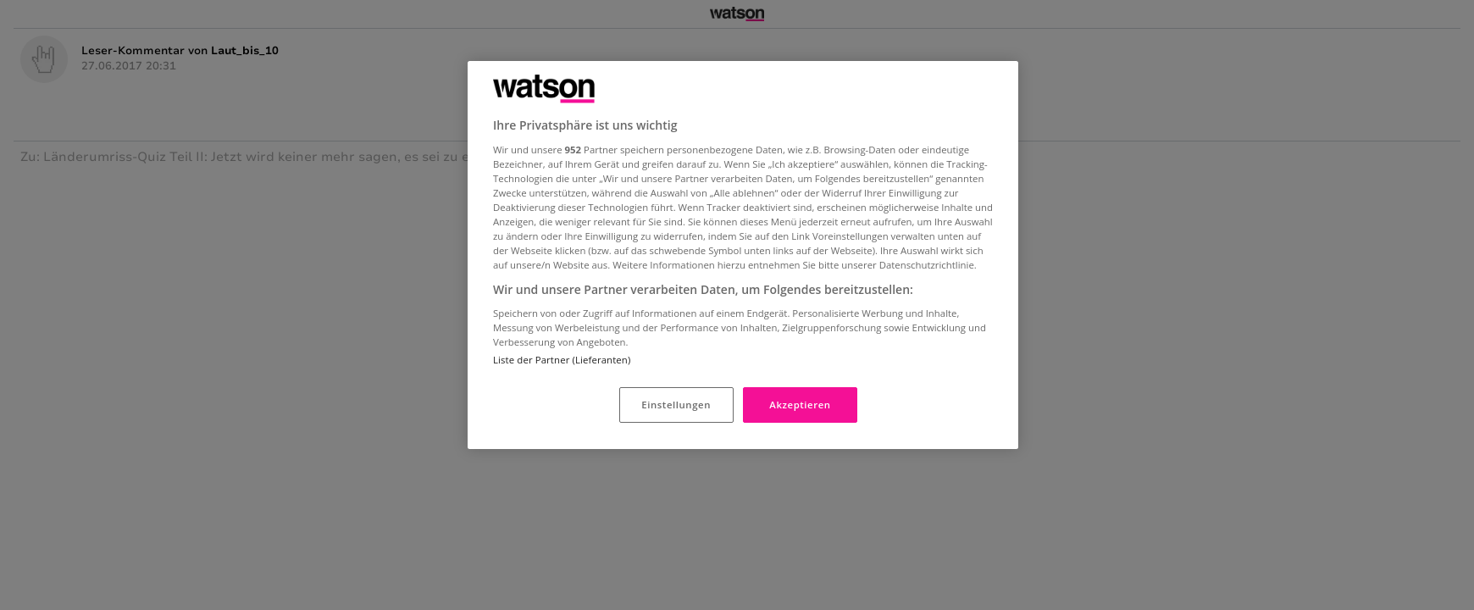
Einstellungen (676, 404)
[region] (743, 255)
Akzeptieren (799, 404)
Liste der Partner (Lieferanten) (561, 359)
